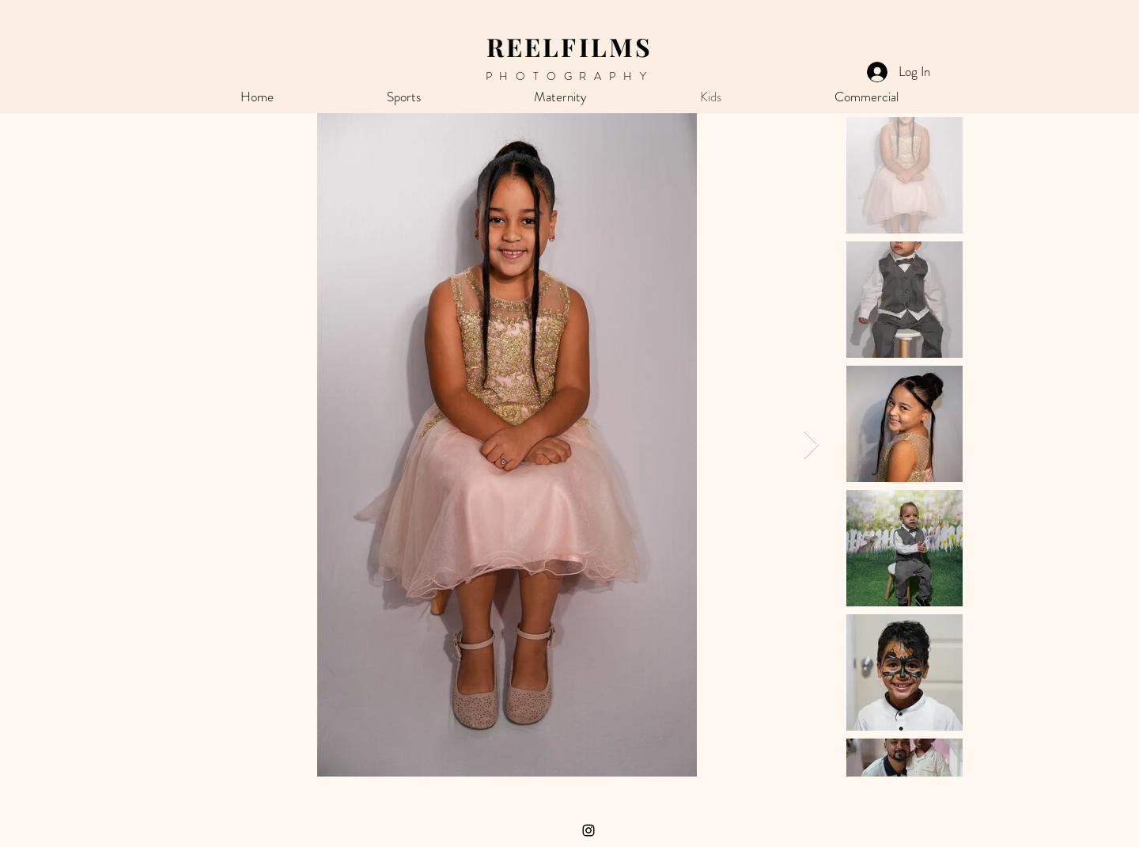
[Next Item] (811, 445)
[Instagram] (588, 830)
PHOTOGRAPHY (570, 76)
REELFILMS (569, 46)
